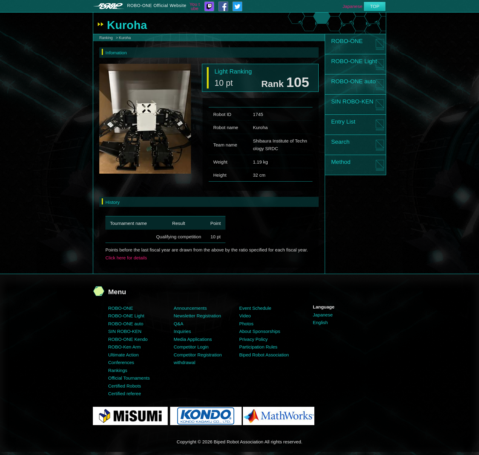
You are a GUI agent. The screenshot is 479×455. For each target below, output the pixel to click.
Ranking (106, 38)
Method (340, 162)
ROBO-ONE (347, 41)
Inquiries (182, 331)
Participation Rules (258, 346)
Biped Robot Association (264, 354)
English (320, 322)
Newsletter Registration (197, 315)
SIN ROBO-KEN (352, 101)
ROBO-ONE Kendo (128, 339)
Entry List (343, 121)
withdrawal (185, 362)
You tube (194, 6)
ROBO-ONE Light (354, 61)
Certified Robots (124, 385)
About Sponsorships (259, 331)
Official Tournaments (129, 378)
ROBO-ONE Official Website (156, 5)
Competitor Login (191, 346)
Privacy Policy (253, 339)
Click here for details (126, 257)
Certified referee (124, 393)
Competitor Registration (198, 354)
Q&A (179, 323)
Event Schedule (255, 308)
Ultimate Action (123, 354)
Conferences (121, 362)
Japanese (352, 6)
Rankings (117, 370)
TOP (374, 6)
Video (245, 315)
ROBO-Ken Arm (124, 346)
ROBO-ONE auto (353, 81)
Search (340, 142)
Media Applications (193, 339)
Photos (246, 323)
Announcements (190, 308)
